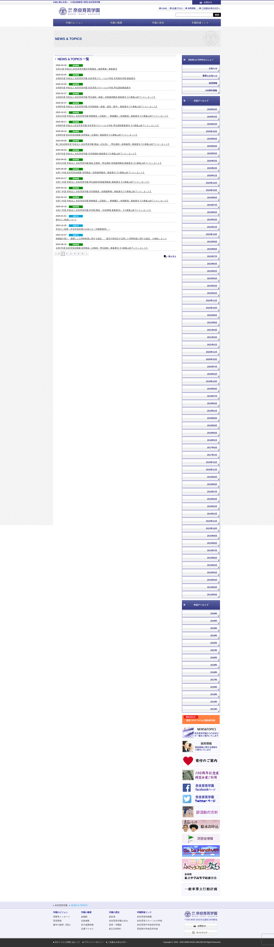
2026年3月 (212, 117)
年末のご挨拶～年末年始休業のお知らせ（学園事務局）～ (83, 229)
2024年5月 (212, 212)
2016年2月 (212, 506)
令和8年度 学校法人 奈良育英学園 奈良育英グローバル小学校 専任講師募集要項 (93, 87)
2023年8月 (212, 249)
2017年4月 (212, 447)
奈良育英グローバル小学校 (149, 921)
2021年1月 (212, 344)
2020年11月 (211, 352)
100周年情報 (211, 90)
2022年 (213, 643)
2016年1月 (212, 514)
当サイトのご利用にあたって (67, 942)
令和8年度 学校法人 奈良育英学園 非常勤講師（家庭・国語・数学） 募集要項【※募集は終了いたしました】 (107, 106)
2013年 (213, 709)
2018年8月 (212, 425)
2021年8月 (212, 322)
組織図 (84, 916)
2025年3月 (212, 161)
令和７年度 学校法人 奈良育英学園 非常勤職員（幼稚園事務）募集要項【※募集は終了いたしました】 (104, 191)
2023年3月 (212, 286)
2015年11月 (211, 521)
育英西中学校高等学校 (147, 929)
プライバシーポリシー (93, 942)
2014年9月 (212, 587)
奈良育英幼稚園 (144, 916)
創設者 (112, 916)
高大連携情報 (87, 925)
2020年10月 (211, 359)
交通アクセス (87, 929)
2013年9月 (212, 594)
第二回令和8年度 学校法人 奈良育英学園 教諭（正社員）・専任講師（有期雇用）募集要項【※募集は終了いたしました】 (113, 144)
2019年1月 (212, 411)
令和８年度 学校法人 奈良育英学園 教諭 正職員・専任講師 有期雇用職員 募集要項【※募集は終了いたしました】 (109, 163)
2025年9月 (212, 139)
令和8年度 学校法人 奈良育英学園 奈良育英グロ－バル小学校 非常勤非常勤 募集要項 (95, 78)
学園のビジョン (74, 22)
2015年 (213, 694)
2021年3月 (212, 337)
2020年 (213, 657)
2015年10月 (211, 528)
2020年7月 (212, 366)
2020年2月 (212, 374)
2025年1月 (212, 175)
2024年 (213, 628)
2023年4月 (212, 278)
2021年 (213, 650)
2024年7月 (212, 205)
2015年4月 (212, 572)
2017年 (213, 679)
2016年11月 (211, 469)
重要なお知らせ (210, 76)
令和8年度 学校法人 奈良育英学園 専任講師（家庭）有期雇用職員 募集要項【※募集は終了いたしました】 (106, 97)
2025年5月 (212, 153)
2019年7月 (212, 396)
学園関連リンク (199, 22)
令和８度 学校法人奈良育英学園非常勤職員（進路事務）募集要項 (86, 69)
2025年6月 (212, 146)
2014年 (213, 702)
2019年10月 (211, 381)
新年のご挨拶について (66, 219)
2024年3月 (212, 219)
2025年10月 (211, 131)
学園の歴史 (158, 22)
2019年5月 (212, 403)
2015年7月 (212, 550)
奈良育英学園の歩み (118, 921)
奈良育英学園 (61, 905)
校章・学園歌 (115, 925)
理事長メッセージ (61, 916)
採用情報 (213, 83)
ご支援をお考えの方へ (117, 942)
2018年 (213, 672)
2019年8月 (212, 389)
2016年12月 (211, 462)
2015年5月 (212, 565)
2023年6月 (212, 264)
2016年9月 (212, 477)
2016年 (213, 687)
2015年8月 (212, 543)
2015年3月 (212, 580)
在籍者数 (85, 921)
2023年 (213, 635)
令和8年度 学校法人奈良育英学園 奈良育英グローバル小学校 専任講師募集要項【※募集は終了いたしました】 (107, 125)
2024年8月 (212, 197)
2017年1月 (212, 455)
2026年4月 (212, 109)
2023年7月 (212, 256)
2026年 (213, 613)
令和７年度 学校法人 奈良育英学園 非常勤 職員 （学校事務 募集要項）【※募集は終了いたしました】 (104, 210)
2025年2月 (212, 168)
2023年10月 (211, 234)
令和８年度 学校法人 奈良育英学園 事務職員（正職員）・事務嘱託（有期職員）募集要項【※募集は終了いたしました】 (112, 116)
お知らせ (213, 68)
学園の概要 (116, 22)
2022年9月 (212, 315)
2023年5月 (212, 271)
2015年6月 (212, 558)
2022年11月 (211, 300)
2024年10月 (211, 190)
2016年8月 (212, 484)
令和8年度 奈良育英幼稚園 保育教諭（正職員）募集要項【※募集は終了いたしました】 (97, 135)
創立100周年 (115, 929)
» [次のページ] (86, 254)
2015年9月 (212, 536)
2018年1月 (212, 440)
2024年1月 (212, 227)
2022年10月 (211, 308)
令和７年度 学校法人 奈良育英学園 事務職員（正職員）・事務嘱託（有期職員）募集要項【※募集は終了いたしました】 (112, 201)
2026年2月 (212, 124)
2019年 (213, 665)
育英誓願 (57, 921)
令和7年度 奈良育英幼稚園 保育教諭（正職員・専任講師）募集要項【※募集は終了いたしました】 (102, 248)
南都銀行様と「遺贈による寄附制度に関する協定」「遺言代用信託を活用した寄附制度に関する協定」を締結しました (111, 238)
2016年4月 (212, 499)
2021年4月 (212, 330)
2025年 (213, 621)
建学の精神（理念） (62, 925)
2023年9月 (212, 242)
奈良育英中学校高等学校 (148, 925)
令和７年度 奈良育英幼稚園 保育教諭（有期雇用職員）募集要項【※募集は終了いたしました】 (100, 172)
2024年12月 (211, 183)
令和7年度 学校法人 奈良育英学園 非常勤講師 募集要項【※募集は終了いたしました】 (96, 153)
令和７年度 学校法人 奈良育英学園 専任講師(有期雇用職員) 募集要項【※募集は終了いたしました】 (103, 182)
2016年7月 (212, 491)
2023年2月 (212, 293)
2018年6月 (212, 433)
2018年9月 (212, 418)
